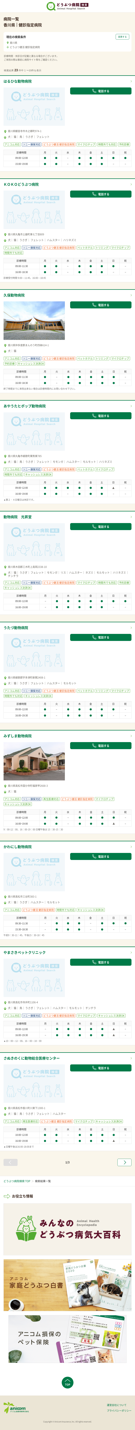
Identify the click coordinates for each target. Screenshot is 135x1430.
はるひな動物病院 (18, 81)
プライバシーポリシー (119, 1410)
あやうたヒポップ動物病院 (25, 406)
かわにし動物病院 (18, 846)
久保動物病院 (14, 295)
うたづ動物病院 (16, 627)
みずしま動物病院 (18, 735)
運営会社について (117, 1405)
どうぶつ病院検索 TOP (17, 1181)
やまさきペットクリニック (25, 952)
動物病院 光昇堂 (18, 516)
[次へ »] (124, 1162)
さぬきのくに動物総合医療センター (32, 1058)
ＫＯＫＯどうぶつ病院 (21, 184)
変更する (122, 36)
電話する (100, 91)
